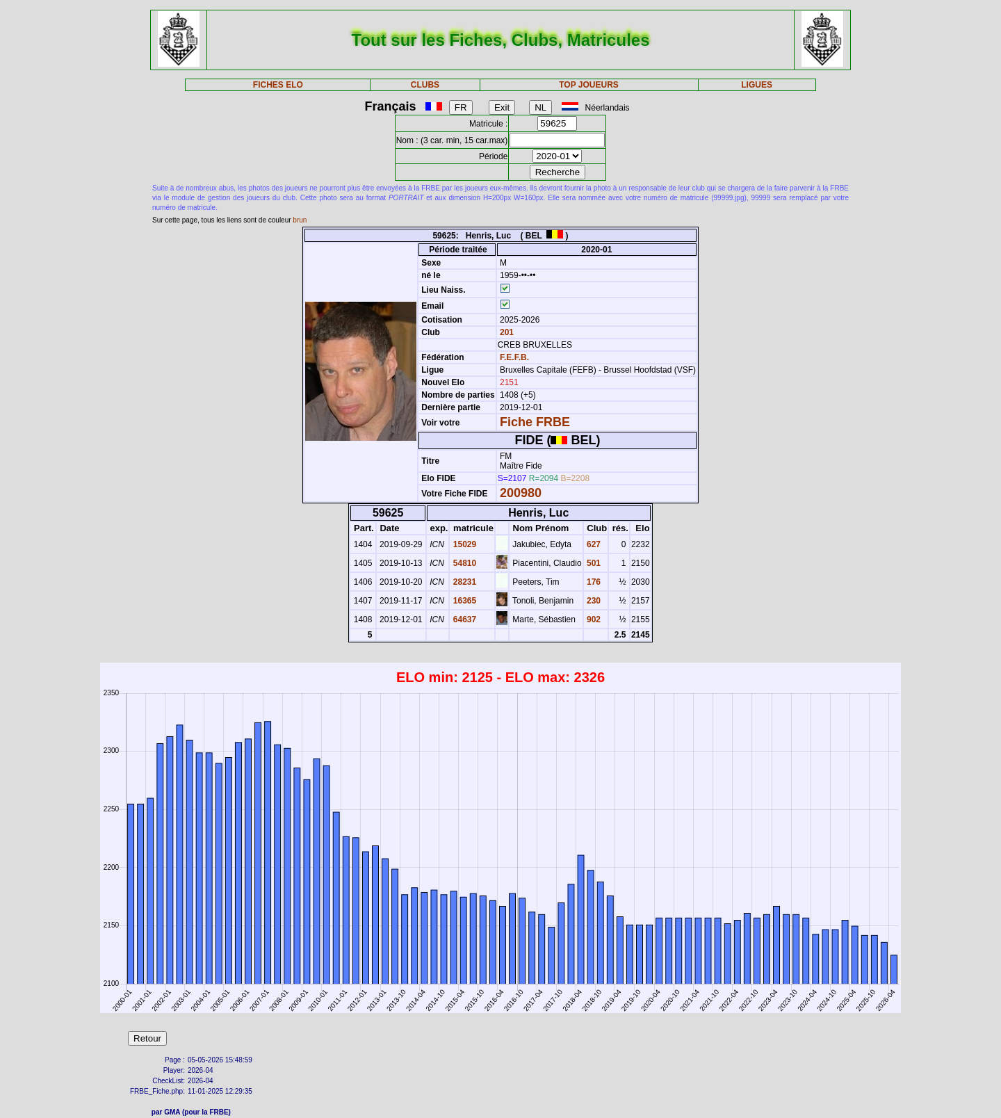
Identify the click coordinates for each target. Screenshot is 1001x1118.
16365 (463, 601)
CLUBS (425, 85)
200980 (521, 493)
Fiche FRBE (535, 422)
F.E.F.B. (514, 357)
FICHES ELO (278, 85)
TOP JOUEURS (589, 85)
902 (593, 619)
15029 (463, 544)
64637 (463, 619)
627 (593, 544)
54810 (463, 563)
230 (593, 601)
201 (506, 332)
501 (593, 563)
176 (593, 582)
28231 (463, 582)
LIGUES (756, 85)
